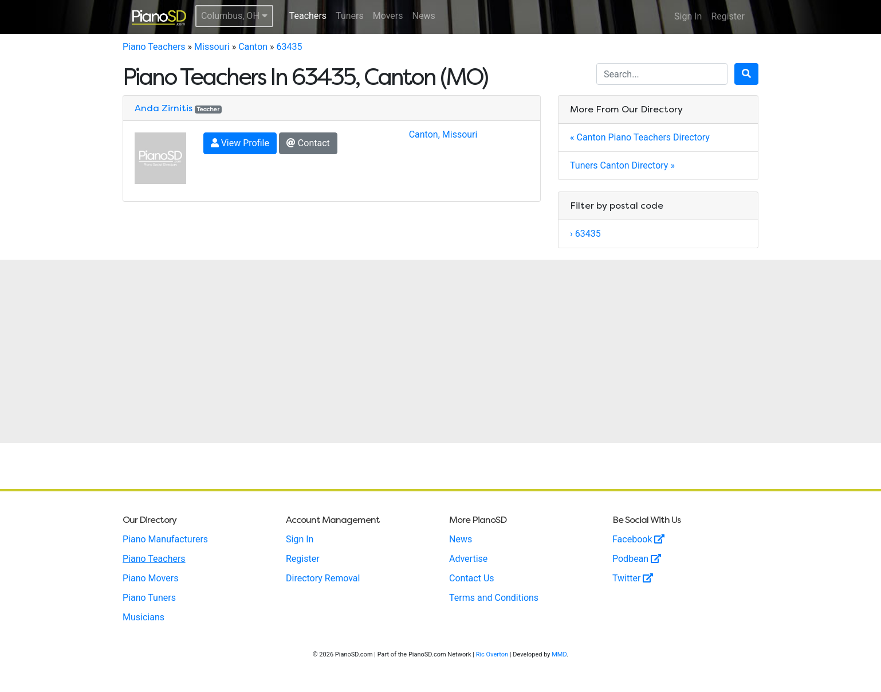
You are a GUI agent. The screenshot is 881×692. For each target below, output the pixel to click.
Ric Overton (492, 654)
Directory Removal (323, 578)
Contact (308, 143)
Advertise (468, 558)
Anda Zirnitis (163, 108)
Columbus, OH (234, 15)
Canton (253, 46)
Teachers (308, 15)
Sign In (688, 16)
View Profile (240, 143)
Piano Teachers (154, 46)
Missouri (212, 46)
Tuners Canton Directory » (622, 165)
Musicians (143, 617)
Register (728, 16)
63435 (289, 46)
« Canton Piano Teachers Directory (640, 137)
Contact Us (471, 578)
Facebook (638, 539)
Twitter (632, 578)
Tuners (350, 15)
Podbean (636, 558)
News (423, 15)
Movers (388, 15)
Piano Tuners (149, 597)
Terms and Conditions (493, 597)
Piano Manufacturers (165, 539)
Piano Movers (150, 578)
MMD (559, 654)
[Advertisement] (440, 351)
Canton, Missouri (443, 134)
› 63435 (585, 233)
